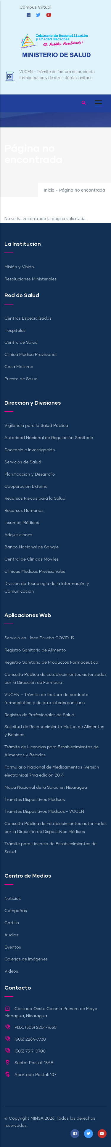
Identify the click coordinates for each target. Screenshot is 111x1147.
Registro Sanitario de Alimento (35, 650)
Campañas (15, 911)
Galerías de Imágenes (26, 959)
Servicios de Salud (22, 462)
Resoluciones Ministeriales (30, 279)
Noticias (12, 899)
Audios (11, 935)
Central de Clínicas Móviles (31, 559)
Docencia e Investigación (29, 450)
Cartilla (11, 923)
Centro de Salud (21, 342)
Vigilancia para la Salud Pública (36, 426)
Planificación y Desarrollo (29, 474)
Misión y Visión (19, 267)
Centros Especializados (28, 318)
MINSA (37, 1118)
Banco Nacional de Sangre (31, 547)
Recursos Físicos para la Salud (34, 498)
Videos (11, 971)
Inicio (49, 190)
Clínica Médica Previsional (30, 355)
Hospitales (14, 331)
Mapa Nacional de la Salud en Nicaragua (45, 787)
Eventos (12, 947)
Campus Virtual (35, 7)
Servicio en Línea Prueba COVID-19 (39, 638)
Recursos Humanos (24, 511)
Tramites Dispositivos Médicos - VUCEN (44, 812)
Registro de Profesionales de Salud (39, 715)
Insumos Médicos (21, 523)
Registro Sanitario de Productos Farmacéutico (51, 662)
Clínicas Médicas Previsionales (34, 571)
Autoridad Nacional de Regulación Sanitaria (48, 438)
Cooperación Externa (26, 487)
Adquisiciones (18, 535)
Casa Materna (18, 367)
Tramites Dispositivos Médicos (34, 800)
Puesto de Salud (21, 379)
